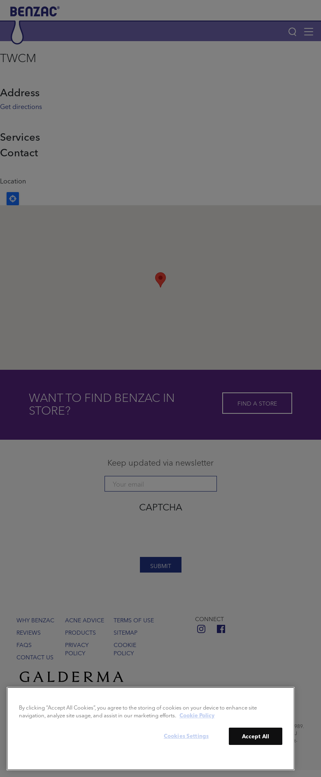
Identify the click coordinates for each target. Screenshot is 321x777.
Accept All (255, 736)
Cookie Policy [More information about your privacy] (196, 715)
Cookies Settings (186, 736)
